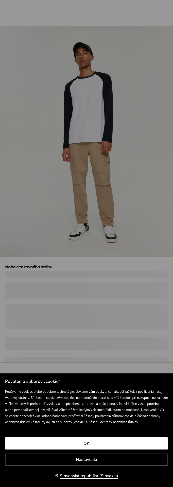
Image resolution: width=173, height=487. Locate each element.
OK (86, 443)
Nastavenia (86, 459)
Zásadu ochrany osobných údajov (113, 422)
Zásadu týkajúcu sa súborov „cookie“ (58, 422)
